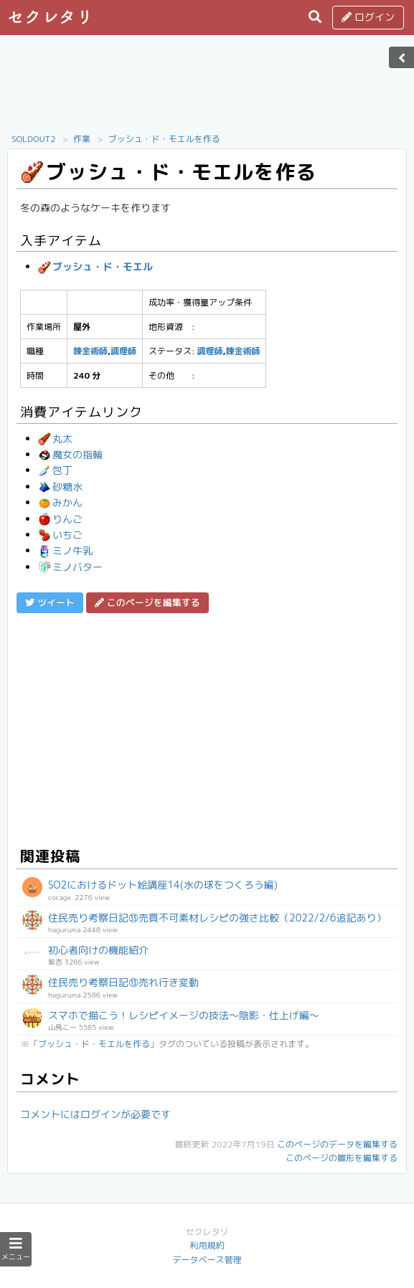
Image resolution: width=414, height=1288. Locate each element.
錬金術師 (90, 351)
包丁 (55, 470)
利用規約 (206, 1245)
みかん (60, 502)
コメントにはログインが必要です (95, 1114)
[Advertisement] (207, 88)
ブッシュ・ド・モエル (95, 266)
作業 (81, 139)
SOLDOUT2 (33, 139)
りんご (60, 519)
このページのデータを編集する (337, 1144)
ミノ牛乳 (65, 550)
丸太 (55, 438)
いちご (60, 534)
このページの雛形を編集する (341, 1158)
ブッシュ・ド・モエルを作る (164, 139)
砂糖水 (60, 486)
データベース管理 (206, 1260)
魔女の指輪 (70, 454)
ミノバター (70, 567)
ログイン (368, 17)
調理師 (123, 351)
